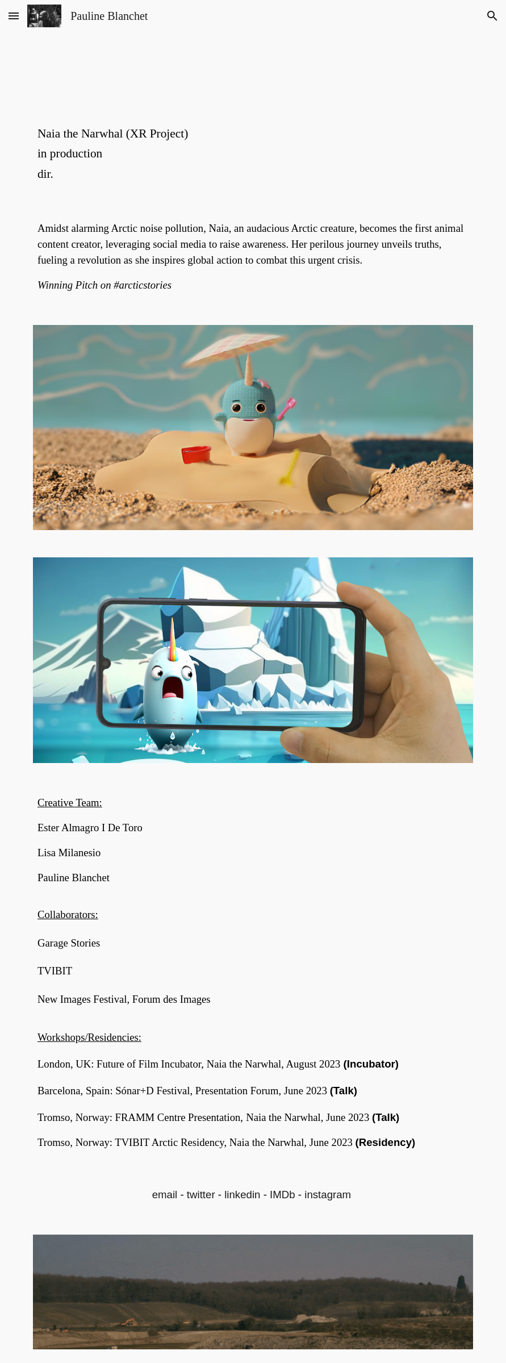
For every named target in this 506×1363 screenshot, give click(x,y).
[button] (13, 15)
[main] (253, 154)
